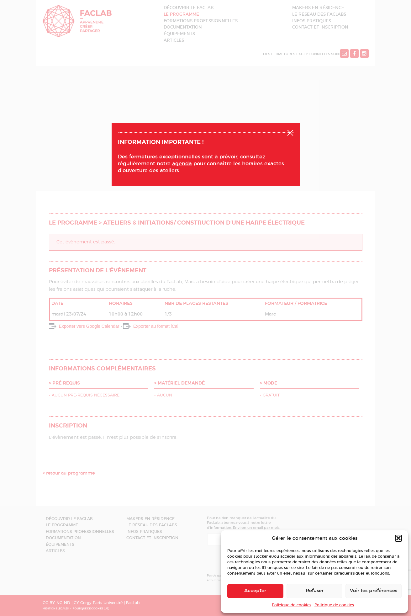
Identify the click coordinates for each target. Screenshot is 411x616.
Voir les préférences (373, 590)
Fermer (290, 132)
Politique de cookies (291, 605)
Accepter (255, 590)
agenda (182, 163)
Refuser (315, 590)
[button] (398, 538)
